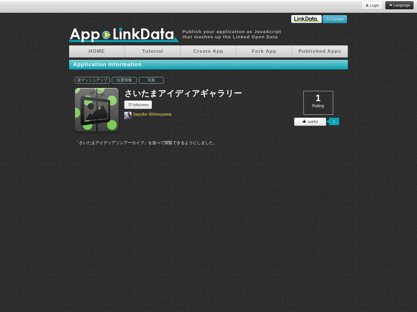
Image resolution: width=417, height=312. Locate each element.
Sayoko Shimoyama (152, 114)
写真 (151, 80)
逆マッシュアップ (92, 80)
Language (399, 5)
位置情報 (124, 80)
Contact (335, 19)
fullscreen (138, 104)
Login (372, 5)
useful (310, 121)
